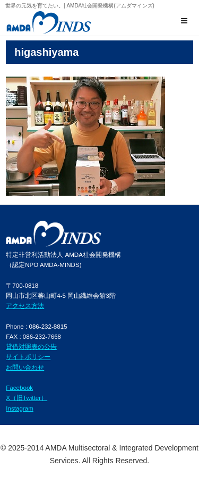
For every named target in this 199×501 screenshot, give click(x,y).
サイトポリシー (28, 356)
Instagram (19, 408)
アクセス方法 (25, 305)
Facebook (19, 387)
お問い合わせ (25, 367)
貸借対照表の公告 (31, 346)
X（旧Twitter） (26, 397)
